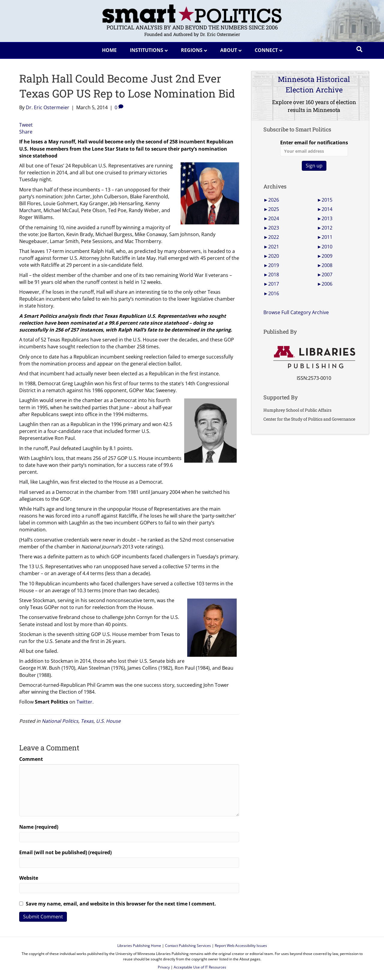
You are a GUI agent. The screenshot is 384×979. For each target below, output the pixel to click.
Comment (31, 759)
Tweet (26, 125)
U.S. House (108, 721)
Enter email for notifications (314, 147)
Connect (266, 50)
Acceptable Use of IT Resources (200, 967)
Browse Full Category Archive (296, 312)
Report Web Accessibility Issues (241, 945)
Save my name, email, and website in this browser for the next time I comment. (121, 903)
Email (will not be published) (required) (65, 852)
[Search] (359, 49)
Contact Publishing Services (188, 945)
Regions (191, 50)
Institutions (146, 50)
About (228, 50)
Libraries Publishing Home (139, 945)
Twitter (84, 701)
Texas (87, 721)
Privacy (164, 967)
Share (25, 131)
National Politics (60, 721)
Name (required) (38, 827)
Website (28, 878)
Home (109, 50)
